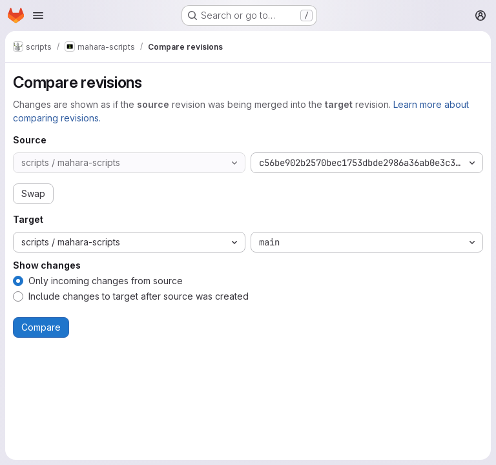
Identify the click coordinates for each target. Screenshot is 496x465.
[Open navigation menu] (38, 15)
